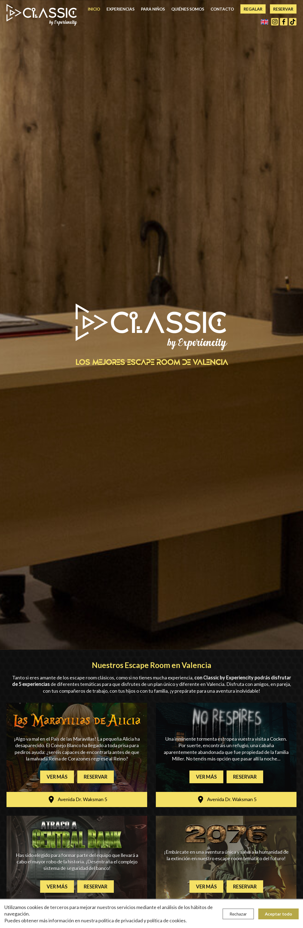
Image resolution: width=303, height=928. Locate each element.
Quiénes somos (187, 9)
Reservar (283, 9)
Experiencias (120, 9)
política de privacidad (120, 920)
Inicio (94, 9)
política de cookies (166, 920)
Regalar (253, 9)
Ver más (57, 777)
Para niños (153, 9)
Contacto (222, 9)
